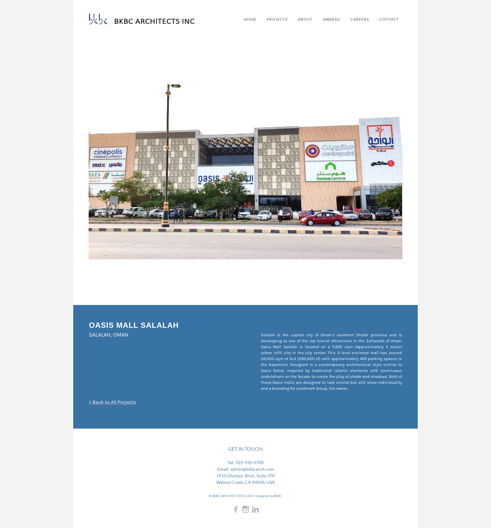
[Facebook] (236, 509)
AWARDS (325, 19)
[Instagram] (245, 509)
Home (240, 19)
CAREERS (355, 19)
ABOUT (298, 19)
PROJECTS (269, 19)
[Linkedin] (255, 509)
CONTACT (386, 19)
